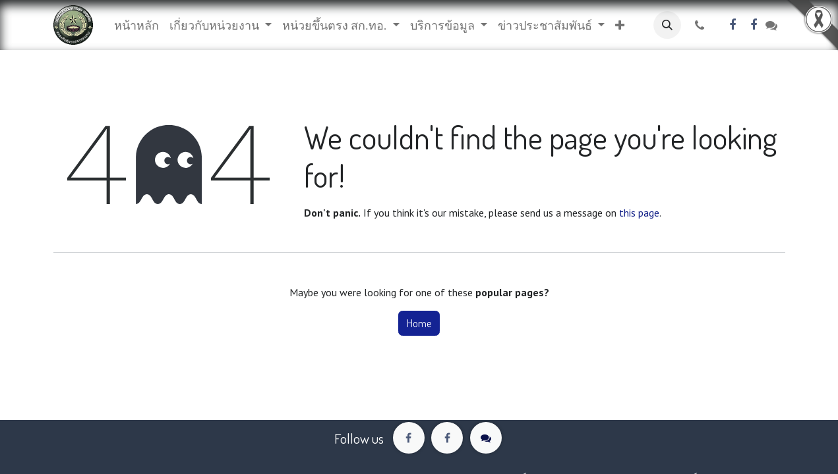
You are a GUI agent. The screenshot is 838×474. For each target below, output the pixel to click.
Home (419, 323)
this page (639, 212)
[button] (620, 25)
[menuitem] (136, 25)
